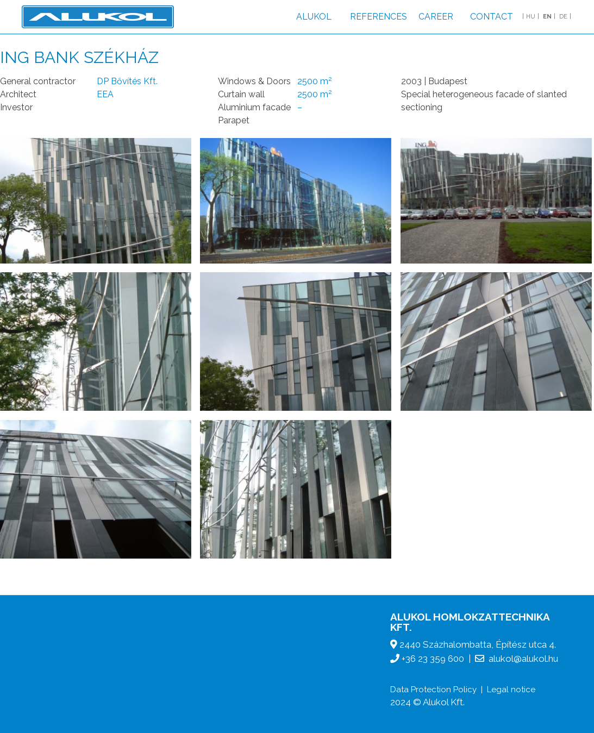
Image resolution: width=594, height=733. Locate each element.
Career (435, 16)
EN (547, 16)
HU (530, 16)
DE (563, 16)
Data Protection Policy (433, 689)
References (378, 16)
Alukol (314, 16)
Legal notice (511, 689)
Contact (491, 16)
